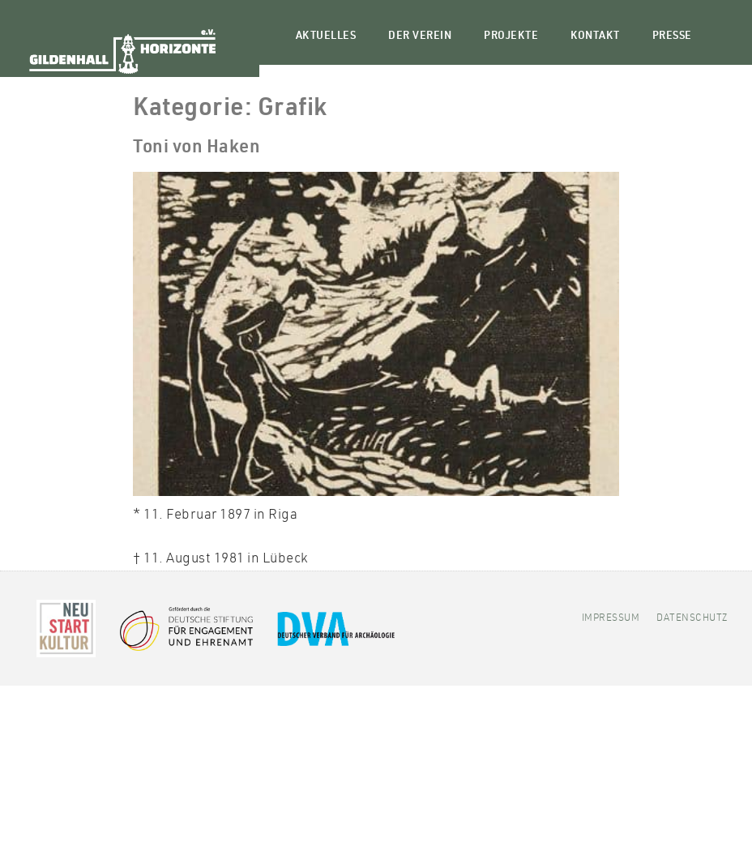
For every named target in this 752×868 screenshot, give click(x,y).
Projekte (511, 37)
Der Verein (419, 37)
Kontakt (595, 37)
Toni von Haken (196, 148)
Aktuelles (326, 37)
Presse (672, 37)
